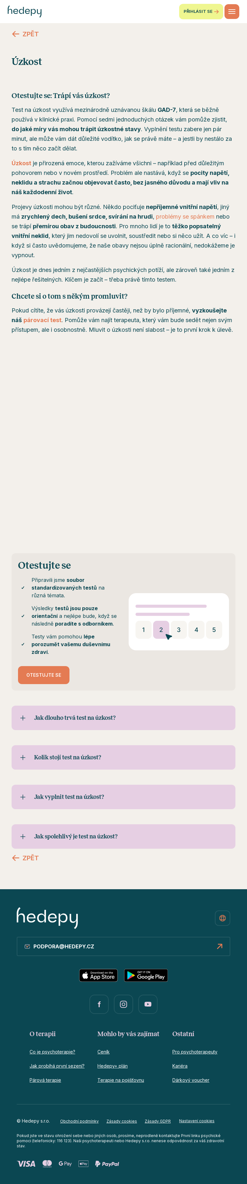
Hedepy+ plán (112, 1066)
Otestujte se (43, 675)
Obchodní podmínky (79, 1121)
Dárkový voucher (190, 1080)
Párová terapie (45, 1080)
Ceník (103, 1051)
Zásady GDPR (158, 1121)
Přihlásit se (201, 11)
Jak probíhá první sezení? (57, 1066)
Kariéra (180, 1066)
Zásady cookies (121, 1121)
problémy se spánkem (185, 216)
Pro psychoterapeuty (194, 1051)
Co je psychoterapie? (52, 1051)
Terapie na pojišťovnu (120, 1080)
